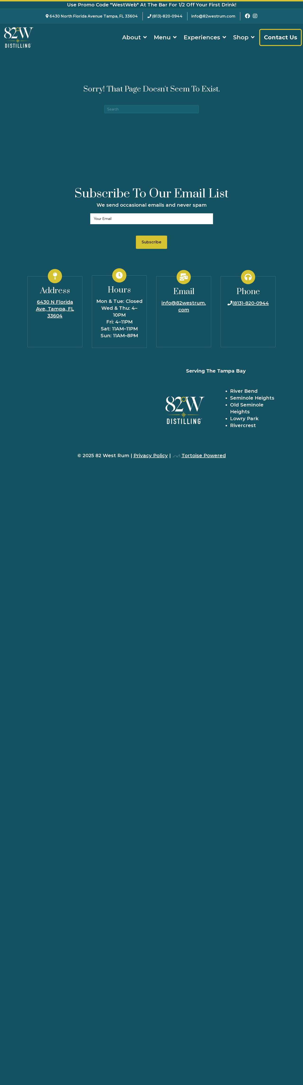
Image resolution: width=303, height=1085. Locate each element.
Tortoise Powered (199, 455)
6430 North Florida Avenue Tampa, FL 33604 (93, 16)
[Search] (151, 109)
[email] (151, 218)
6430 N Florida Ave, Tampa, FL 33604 (55, 309)
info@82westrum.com (213, 16)
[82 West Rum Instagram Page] (255, 16)
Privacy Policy (151, 455)
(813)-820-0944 (167, 16)
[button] (151, 242)
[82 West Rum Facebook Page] (247, 16)
